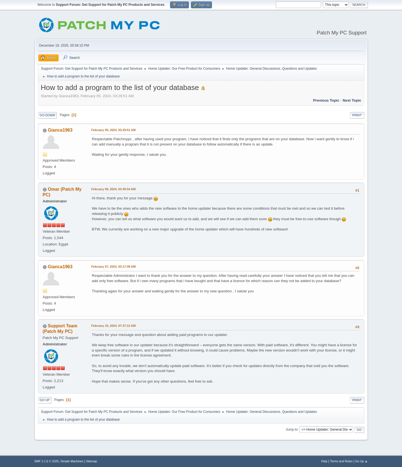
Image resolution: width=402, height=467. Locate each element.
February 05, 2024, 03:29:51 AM (113, 130)
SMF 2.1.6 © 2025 (46, 461)
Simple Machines (72, 461)
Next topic (352, 100)
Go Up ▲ (361, 461)
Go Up (45, 400)
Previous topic (326, 100)
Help (324, 461)
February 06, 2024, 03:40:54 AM (113, 189)
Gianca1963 (60, 130)
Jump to (292, 429)
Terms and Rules (341, 461)
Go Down (47, 115)
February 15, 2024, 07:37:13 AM (113, 325)
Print (357, 115)
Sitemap (91, 461)
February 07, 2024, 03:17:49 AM (113, 266)
